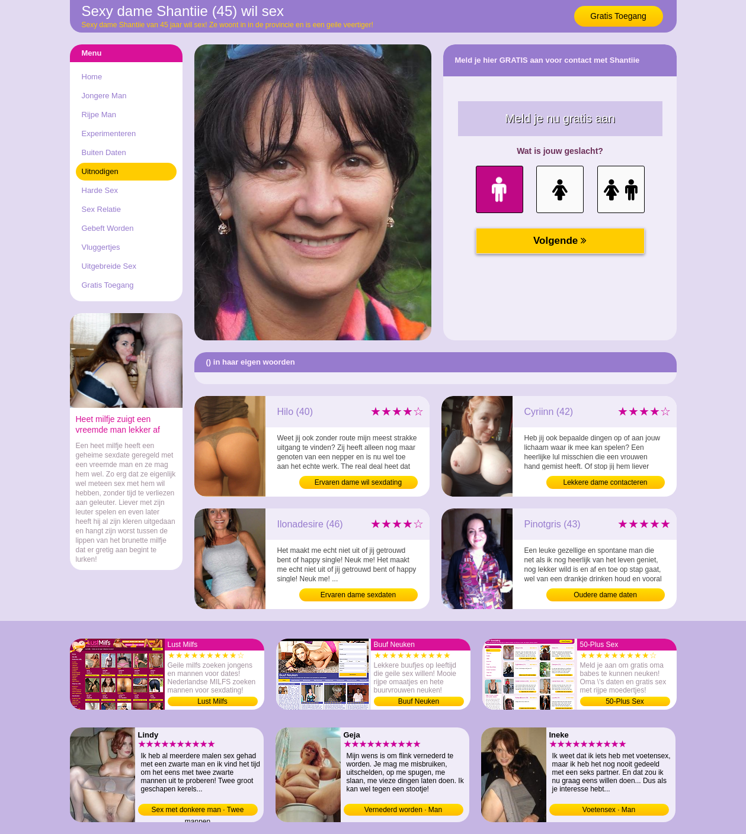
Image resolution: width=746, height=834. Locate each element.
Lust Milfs (212, 701)
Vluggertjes (101, 247)
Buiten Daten (104, 152)
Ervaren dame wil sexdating (358, 482)
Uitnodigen (100, 171)
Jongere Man (104, 95)
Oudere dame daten (605, 595)
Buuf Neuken (418, 701)
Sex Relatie (101, 209)
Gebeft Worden (108, 228)
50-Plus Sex (625, 701)
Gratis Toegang (618, 16)
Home (92, 76)
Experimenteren (109, 133)
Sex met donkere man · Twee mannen (198, 811)
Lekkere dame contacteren (605, 482)
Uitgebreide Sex (109, 266)
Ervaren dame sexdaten (358, 595)
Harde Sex (100, 190)
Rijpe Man (99, 114)
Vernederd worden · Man (403, 810)
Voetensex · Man (608, 810)
